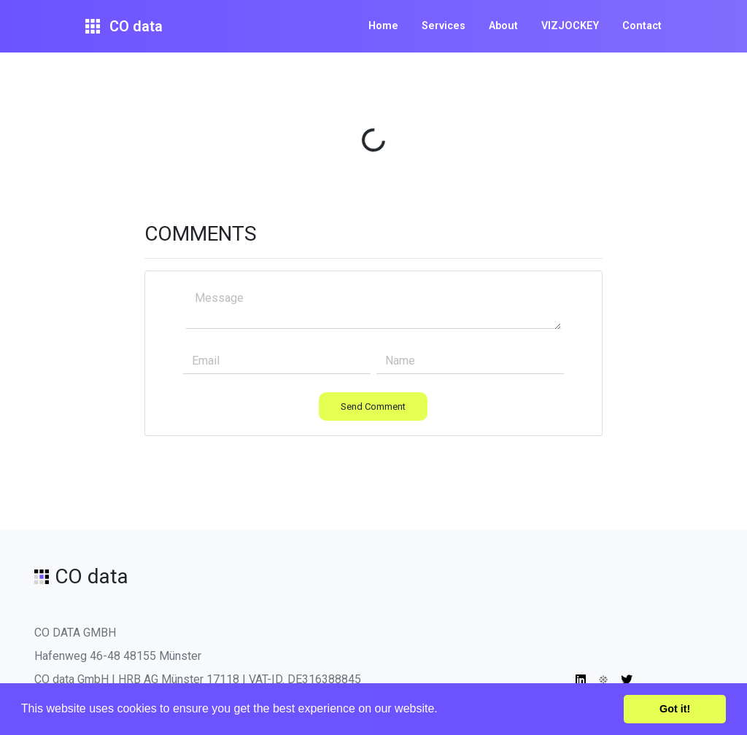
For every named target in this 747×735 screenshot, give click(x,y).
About (503, 26)
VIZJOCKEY (570, 26)
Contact (642, 26)
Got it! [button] (674, 709)
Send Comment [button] (373, 406)
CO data (124, 26)
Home (383, 26)
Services (443, 26)
